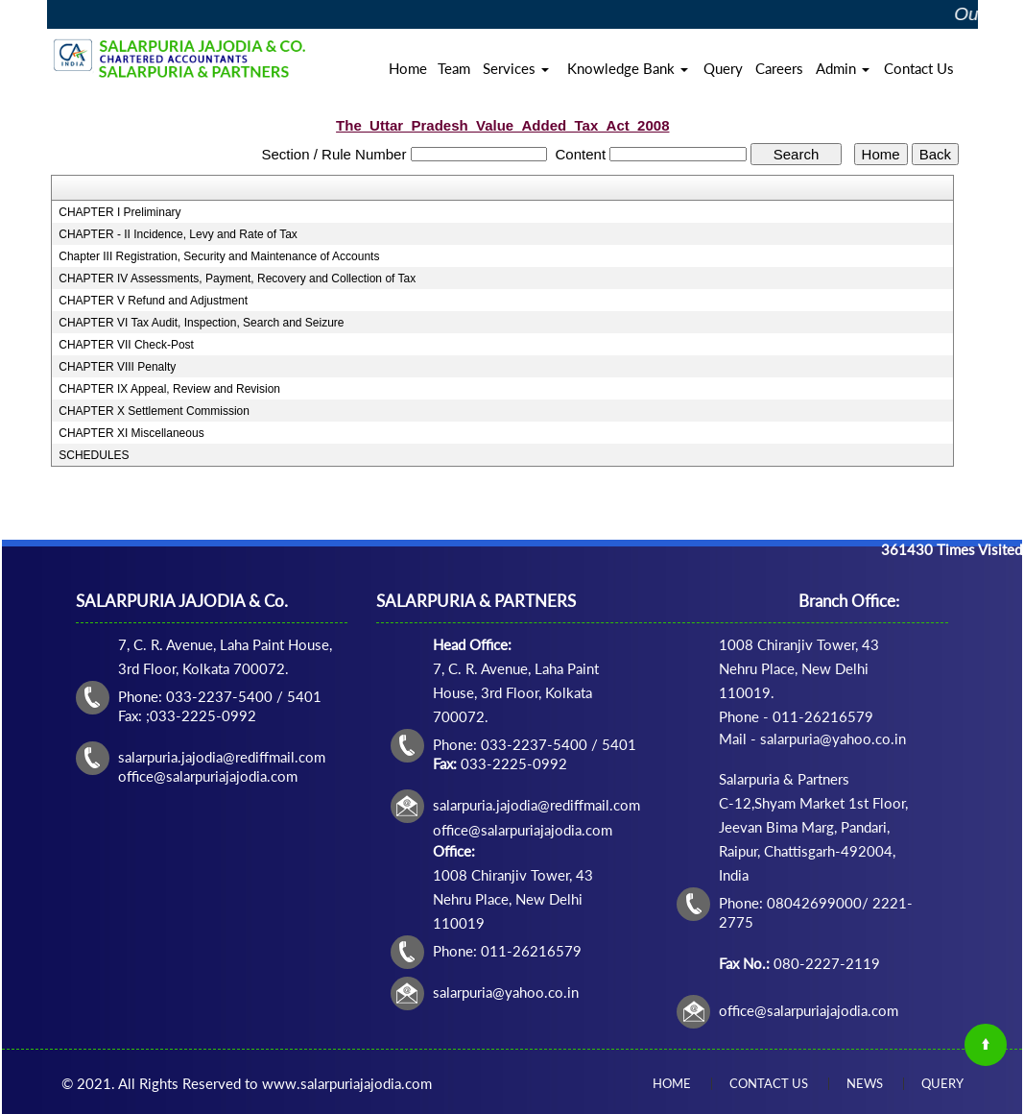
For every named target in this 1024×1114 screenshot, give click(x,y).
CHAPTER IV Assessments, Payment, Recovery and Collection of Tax (237, 278)
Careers (779, 68)
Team (454, 68)
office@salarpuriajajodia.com (808, 1010)
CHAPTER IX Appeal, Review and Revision (169, 389)
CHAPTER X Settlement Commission (154, 411)
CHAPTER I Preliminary (119, 212)
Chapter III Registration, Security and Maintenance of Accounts (219, 256)
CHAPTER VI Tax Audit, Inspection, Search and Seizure (201, 322)
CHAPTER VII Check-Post (126, 344)
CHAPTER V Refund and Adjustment (153, 300)
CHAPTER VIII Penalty (117, 367)
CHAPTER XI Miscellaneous (131, 433)
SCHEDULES (94, 455)
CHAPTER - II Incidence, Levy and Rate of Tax (178, 234)
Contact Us (919, 68)
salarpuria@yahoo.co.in (506, 992)
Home (408, 68)
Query (723, 68)
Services (516, 68)
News (864, 1083)
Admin (842, 68)
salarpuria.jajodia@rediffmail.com (536, 804)
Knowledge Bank (627, 68)
